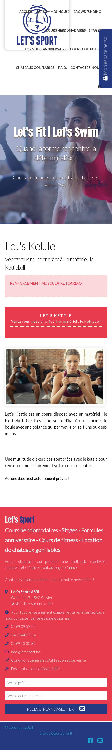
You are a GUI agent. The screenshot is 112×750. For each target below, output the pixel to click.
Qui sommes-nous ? (53, 12)
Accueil (26, 12)
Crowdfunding (87, 12)
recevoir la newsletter (56, 709)
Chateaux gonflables (35, 68)
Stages (95, 30)
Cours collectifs (85, 49)
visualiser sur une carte (34, 603)
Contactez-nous (85, 68)
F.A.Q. (62, 68)
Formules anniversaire (45, 49)
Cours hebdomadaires (66, 30)
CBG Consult (61, 733)
